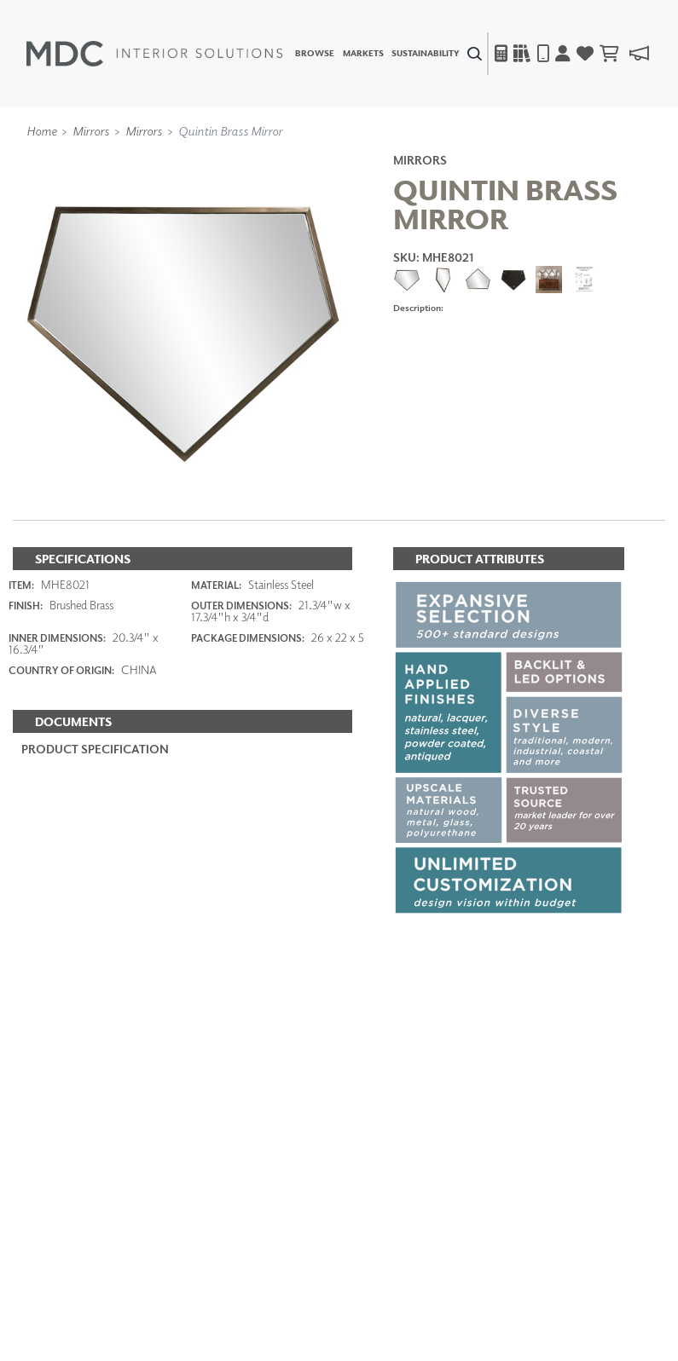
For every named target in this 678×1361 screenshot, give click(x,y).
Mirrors (90, 130)
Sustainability (425, 53)
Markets (363, 53)
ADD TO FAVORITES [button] (458, 347)
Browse (314, 53)
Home (41, 130)
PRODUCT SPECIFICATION (95, 748)
